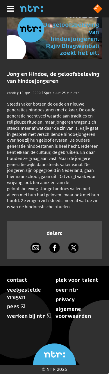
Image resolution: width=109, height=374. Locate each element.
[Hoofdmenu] (10, 8)
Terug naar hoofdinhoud (108, 373)
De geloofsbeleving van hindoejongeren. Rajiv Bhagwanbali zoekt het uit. (71, 39)
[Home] (31, 10)
